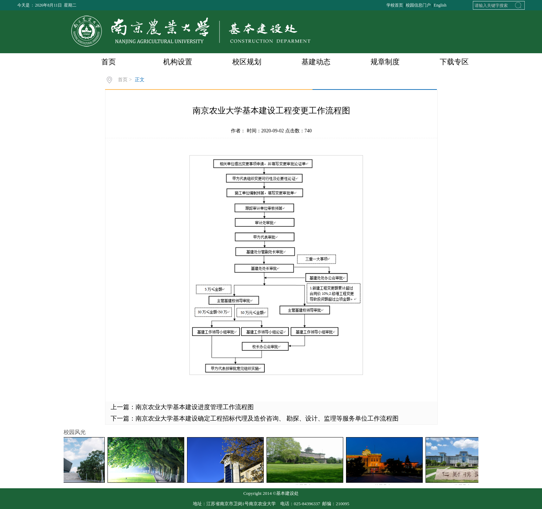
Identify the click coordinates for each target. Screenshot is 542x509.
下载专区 (454, 62)
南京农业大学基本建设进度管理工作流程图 (195, 407)
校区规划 (246, 62)
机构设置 (177, 62)
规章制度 (385, 62)
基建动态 (315, 62)
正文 (139, 79)
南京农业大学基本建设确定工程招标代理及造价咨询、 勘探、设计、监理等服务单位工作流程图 (267, 418)
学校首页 (394, 5)
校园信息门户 (418, 5)
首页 (108, 62)
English (440, 5)
